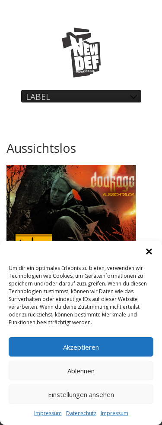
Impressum (48, 413)
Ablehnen (81, 370)
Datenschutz (81, 413)
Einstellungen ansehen (81, 394)
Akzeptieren (81, 347)
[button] (149, 251)
